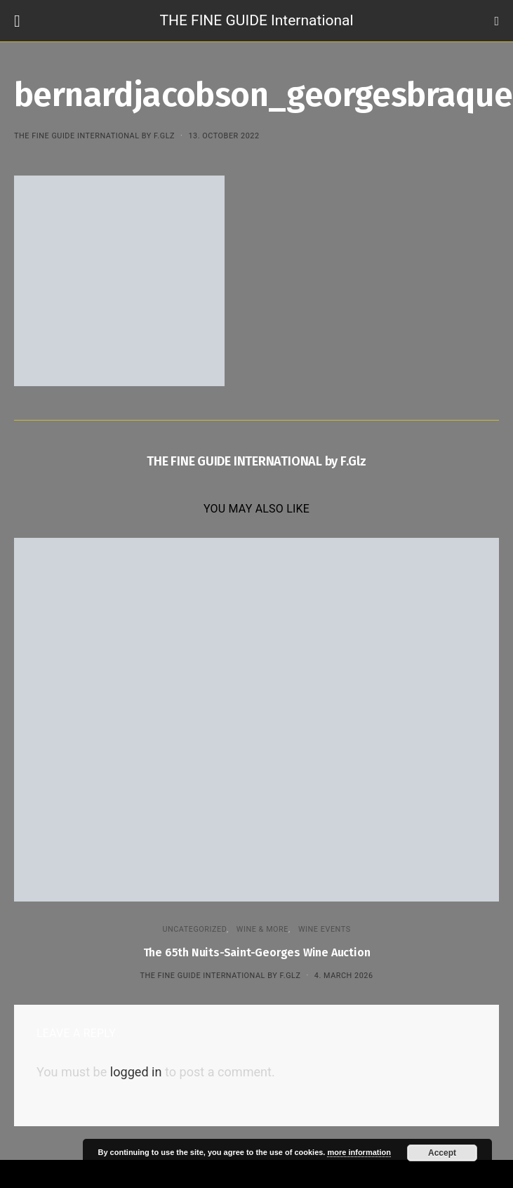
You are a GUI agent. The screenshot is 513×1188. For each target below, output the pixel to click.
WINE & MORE (262, 929)
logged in (136, 1071)
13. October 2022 (223, 135)
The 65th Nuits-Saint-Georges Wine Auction (257, 952)
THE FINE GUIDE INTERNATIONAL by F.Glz (94, 135)
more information (358, 1152)
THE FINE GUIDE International (256, 20)
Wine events (324, 929)
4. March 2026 (343, 975)
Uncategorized (194, 929)
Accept (442, 1153)
